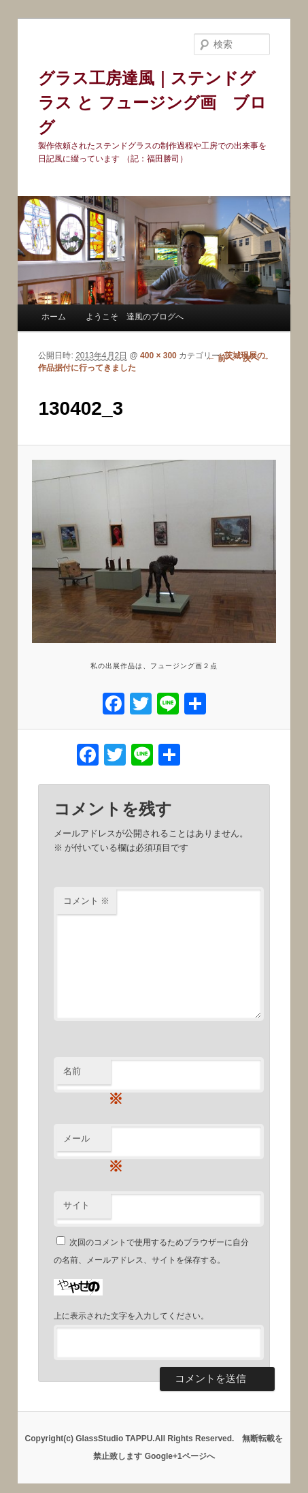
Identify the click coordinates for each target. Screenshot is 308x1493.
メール (87, 1142)
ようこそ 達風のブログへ (135, 316)
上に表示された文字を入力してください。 (131, 1316)
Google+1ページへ (180, 1456)
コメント (86, 901)
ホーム (53, 316)
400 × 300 (158, 355)
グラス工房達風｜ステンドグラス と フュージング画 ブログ (152, 102)
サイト (76, 1205)
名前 (87, 1075)
